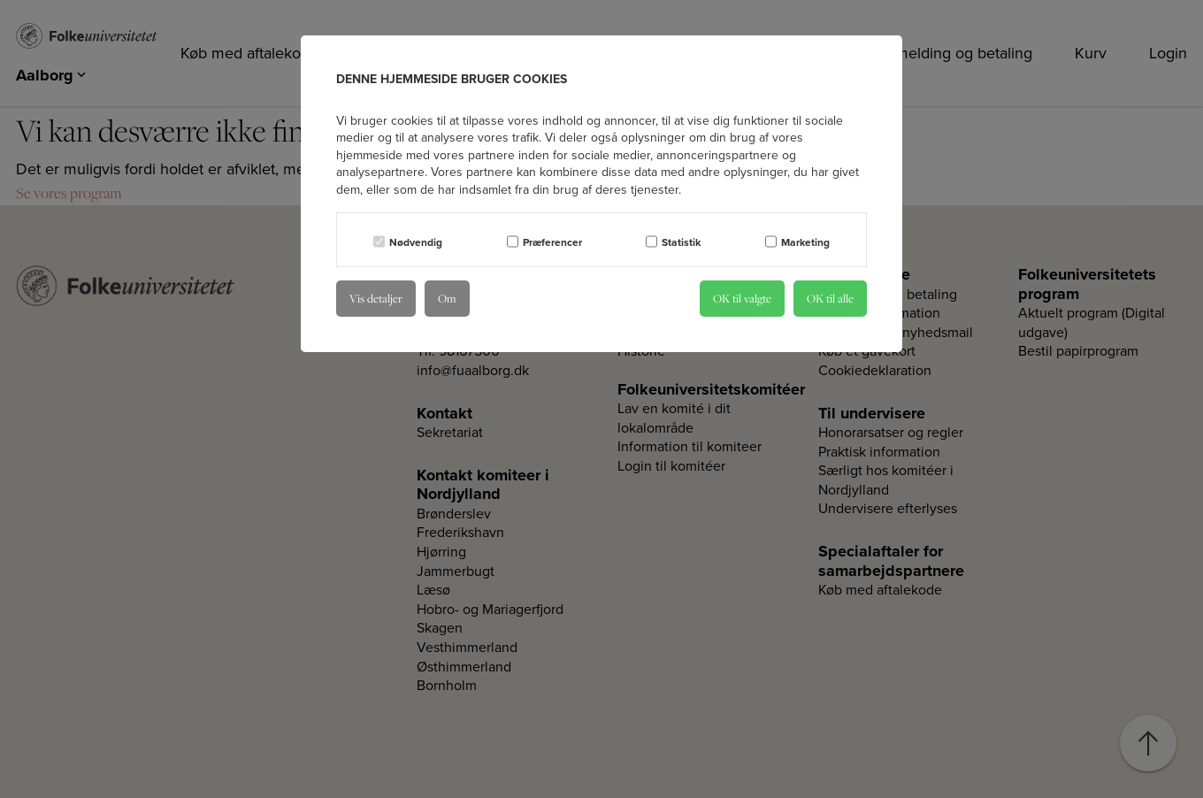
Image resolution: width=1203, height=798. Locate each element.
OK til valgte (742, 298)
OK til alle (830, 298)
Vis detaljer (375, 298)
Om (447, 298)
